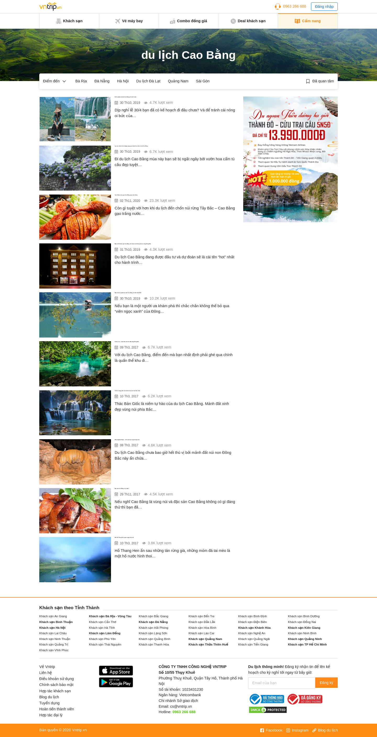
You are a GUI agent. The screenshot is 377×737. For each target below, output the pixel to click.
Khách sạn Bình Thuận (56, 622)
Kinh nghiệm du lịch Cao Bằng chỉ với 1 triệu (164, 99)
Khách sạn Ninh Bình (302, 633)
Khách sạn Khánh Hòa (254, 627)
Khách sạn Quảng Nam (205, 639)
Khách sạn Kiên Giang (304, 627)
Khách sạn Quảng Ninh (305, 639)
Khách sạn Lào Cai (201, 633)
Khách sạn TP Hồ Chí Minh (307, 644)
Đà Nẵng (102, 81)
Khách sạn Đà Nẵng (153, 622)
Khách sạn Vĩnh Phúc (53, 650)
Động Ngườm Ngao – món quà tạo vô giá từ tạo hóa (171, 442)
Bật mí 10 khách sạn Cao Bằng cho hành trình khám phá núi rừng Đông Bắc (171, 250)
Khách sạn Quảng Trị (53, 644)
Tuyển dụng (49, 703)
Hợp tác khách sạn (55, 691)
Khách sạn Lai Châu (52, 633)
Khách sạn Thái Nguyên (105, 644)
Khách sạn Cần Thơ (102, 622)
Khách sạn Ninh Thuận (54, 639)
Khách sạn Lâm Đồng (104, 633)
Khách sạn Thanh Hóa (154, 644)
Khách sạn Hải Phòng (153, 627)
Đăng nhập (324, 6)
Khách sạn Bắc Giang (153, 616)
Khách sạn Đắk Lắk (201, 622)
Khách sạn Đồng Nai (302, 622)
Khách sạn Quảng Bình (154, 639)
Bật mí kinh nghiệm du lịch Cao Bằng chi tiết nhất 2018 (175, 295)
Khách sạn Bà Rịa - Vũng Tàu (110, 616)
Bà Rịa (81, 81)
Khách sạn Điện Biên (252, 622)
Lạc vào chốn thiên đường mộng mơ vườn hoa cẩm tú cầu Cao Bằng (174, 152)
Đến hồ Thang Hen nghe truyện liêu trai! (158, 540)
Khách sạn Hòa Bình (202, 627)
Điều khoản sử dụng (56, 679)
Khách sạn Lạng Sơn (153, 633)
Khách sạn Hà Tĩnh (102, 627)
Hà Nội (123, 81)
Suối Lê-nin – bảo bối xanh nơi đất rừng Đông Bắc (170, 344)
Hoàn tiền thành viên (56, 709)
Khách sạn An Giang (53, 616)
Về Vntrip (47, 667)
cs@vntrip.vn (181, 706)
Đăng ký (325, 683)
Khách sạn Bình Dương (304, 616)
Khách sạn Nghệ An (251, 633)
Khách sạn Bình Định (252, 616)
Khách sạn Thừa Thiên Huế (208, 644)
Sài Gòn (203, 81)
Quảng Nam (178, 81)
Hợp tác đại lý (51, 715)
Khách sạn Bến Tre (201, 616)
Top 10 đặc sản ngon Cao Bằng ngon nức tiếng (166, 197)
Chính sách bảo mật (56, 685)
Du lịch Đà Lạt (148, 81)
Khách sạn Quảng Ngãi (254, 639)
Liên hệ (45, 673)
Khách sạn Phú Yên (102, 639)
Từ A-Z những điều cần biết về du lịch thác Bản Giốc (173, 393)
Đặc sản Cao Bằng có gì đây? (147, 491)
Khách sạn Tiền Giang (253, 644)
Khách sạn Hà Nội (52, 627)
